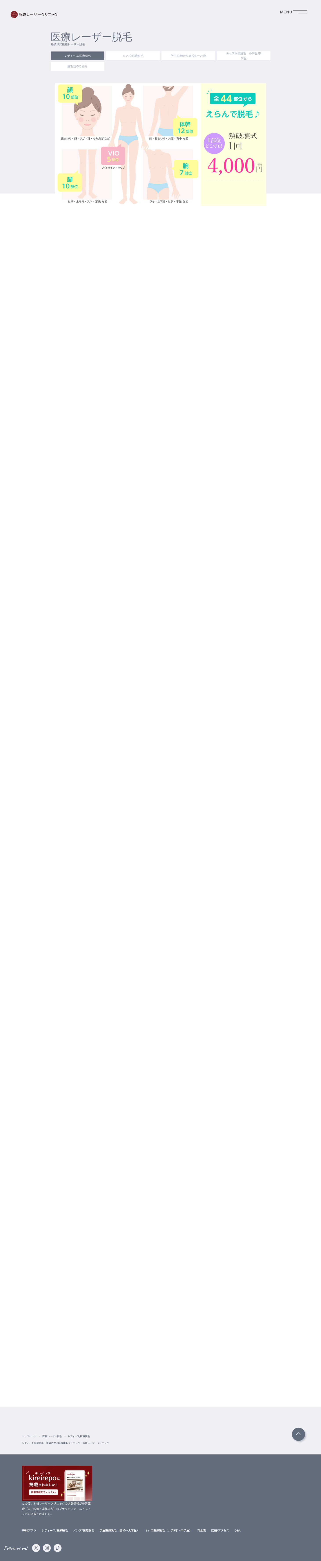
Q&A (237, 1530)
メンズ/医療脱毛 (132, 56)
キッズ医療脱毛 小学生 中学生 (243, 56)
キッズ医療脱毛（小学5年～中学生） (168, 1530)
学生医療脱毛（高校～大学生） (120, 1530)
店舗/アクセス (220, 1530)
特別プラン (29, 1530)
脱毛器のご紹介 (77, 67)
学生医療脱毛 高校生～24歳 (188, 56)
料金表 (201, 1530)
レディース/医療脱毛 (77, 56)
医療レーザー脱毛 (52, 1436)
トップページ (29, 1436)
